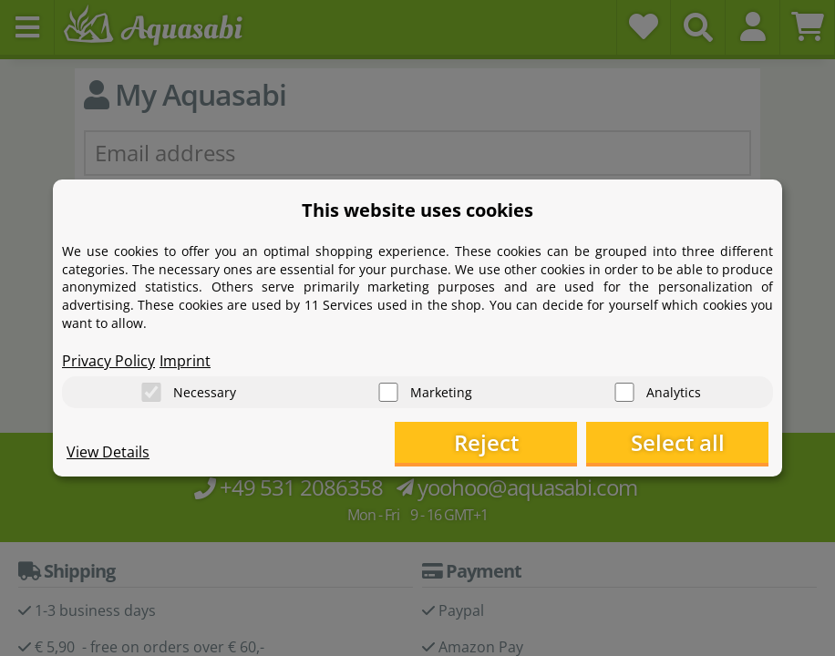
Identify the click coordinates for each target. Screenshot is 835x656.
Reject (486, 442)
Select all (678, 442)
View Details (108, 452)
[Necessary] (151, 392)
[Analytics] (624, 392)
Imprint (185, 361)
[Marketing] (388, 392)
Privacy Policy (108, 361)
